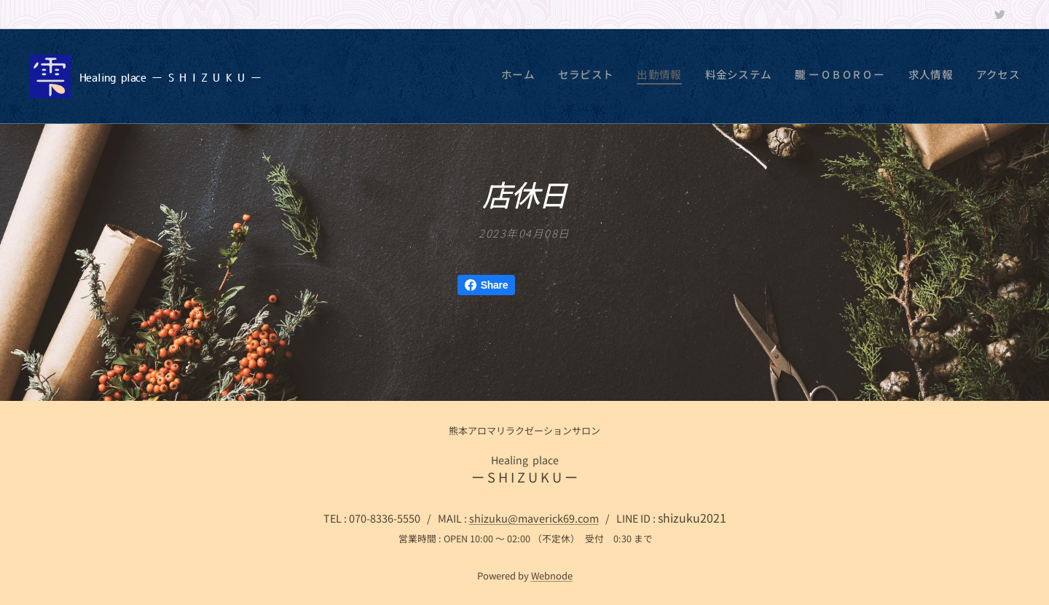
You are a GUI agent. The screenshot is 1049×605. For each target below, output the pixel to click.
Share (486, 285)
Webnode (552, 575)
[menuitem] (884, 76)
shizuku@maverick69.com (534, 518)
